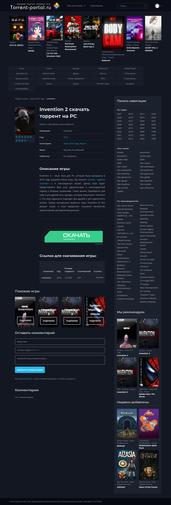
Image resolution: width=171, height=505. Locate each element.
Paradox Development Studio (146, 242)
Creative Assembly (125, 298)
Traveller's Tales (147, 294)
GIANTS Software (148, 301)
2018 (131, 117)
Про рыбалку (123, 173)
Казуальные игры (124, 484)
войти (29, 378)
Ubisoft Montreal (125, 209)
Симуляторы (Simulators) (52, 49)
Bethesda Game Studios (124, 276)
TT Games (144, 284)
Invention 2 (122, 355)
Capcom (121, 229)
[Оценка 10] (25, 140)
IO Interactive (146, 263)
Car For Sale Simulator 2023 (53, 54)
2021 (119, 135)
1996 (153, 138)
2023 (119, 128)
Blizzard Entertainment (124, 270)
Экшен (13, 42)
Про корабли (123, 184)
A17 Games (145, 291)
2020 (119, 138)
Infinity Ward (146, 252)
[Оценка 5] (28, 136)
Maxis (120, 254)
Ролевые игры (122, 443)
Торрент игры (21, 98)
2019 (131, 113)
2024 (119, 124)
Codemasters (123, 258)
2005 (142, 135)
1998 (153, 131)
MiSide (31, 50)
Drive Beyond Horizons (133, 49)
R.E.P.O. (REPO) (16, 45)
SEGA (142, 273)
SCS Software (146, 270)
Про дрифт (122, 180)
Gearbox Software (148, 298)
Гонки (136, 45)
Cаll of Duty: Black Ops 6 (89, 45)
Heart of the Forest (148, 487)
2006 (142, 131)
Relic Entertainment (149, 287)
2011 (142, 113)
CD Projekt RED (147, 280)
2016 (65, 137)
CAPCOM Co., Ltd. (125, 233)
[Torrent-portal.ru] (35, 5)
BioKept (121, 446)
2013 (131, 135)
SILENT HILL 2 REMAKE (151, 49)
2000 (153, 124)
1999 (153, 128)
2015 (131, 128)
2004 (142, 138)
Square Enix (122, 247)
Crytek (143, 248)
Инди (30, 47)
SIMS (119, 163)
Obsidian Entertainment (124, 287)
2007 (142, 128)
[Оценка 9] (22, 140)
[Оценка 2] (19, 136)
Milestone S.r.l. (124, 261)
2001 (153, 121)
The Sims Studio (124, 244)
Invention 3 (144, 353)
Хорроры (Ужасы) (145, 484)
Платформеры (144, 443)
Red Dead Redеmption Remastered (70, 46)
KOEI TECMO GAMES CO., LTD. (125, 214)
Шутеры (120, 350)
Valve (119, 291)
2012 (131, 138)
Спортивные (144, 440)
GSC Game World (125, 205)
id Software (122, 295)
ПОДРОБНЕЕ (25, 320)
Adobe (120, 219)
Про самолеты (147, 187)
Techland (144, 266)
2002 (153, 117)
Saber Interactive (148, 235)
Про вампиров (124, 170)
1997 (153, 135)
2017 (131, 121)
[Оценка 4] (25, 136)
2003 (153, 113)
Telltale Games (124, 240)
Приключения (34, 45)
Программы (96, 5)
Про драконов (124, 177)
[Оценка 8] (19, 140)
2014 (131, 131)
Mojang (143, 222)
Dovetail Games (147, 277)
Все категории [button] (75, 5)
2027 (119, 113)
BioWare (121, 265)
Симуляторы (34, 42)
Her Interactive (124, 281)
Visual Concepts (147, 259)
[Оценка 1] (16, 136)
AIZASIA (121, 487)
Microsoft (121, 251)
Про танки (122, 166)
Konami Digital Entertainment (146, 230)
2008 (142, 124)
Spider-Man (122, 159)
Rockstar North (124, 222)
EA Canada (122, 236)
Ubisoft (120, 226)
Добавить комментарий (30, 369)
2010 (142, 117)
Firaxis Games (146, 225)
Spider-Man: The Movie (95, 310)
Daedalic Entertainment (146, 210)
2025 (119, 121)
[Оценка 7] (16, 140)
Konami (143, 256)
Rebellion (144, 218)
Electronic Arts (146, 205)
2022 (119, 131)
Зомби (120, 152)
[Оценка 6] (31, 136)
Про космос (122, 187)
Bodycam (106, 60)
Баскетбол (122, 156)
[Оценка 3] (22, 136)
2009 (142, 121)
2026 (119, 117)
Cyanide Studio (147, 215)
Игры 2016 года (37, 98)
